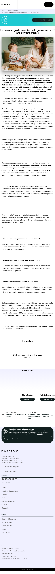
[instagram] (9, 479)
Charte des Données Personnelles (13, 551)
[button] (42, 20)
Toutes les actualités (12, 10)
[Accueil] (9, 4)
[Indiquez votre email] (25, 439)
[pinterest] (12, 479)
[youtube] (16, 479)
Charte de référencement (10, 548)
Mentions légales (7, 553)
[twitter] (6, 479)
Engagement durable (9, 556)
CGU (3, 545)
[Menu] (48, 4)
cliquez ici (39, 434)
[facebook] (3, 479)
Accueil (3, 10)
